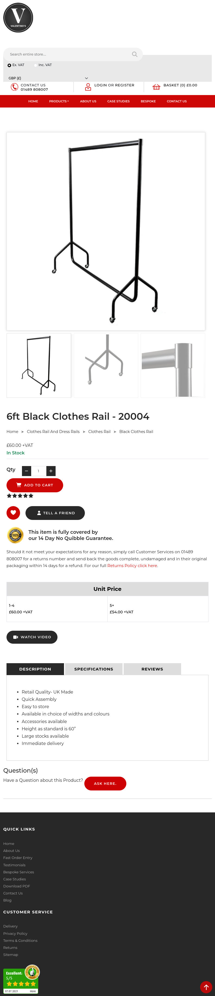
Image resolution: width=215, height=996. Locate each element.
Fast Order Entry (17, 808)
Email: (116, 908)
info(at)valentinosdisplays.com (37, 918)
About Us (88, 64)
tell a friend (55, 463)
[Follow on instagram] (58, 953)
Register (125, 47)
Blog (7, 850)
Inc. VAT (45, 39)
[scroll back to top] (206, 987)
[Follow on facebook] (7, 953)
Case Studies (118, 64)
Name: (117, 884)
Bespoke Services (18, 822)
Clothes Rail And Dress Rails (53, 394)
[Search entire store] (204, 24)
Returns (118, 815)
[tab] (35, 620)
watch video (32, 587)
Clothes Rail (99, 394)
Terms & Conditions (128, 808)
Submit (193, 959)
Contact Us (177, 64)
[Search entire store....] (136, 24)
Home (33, 64)
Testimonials (14, 815)
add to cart (102, 435)
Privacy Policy (123, 801)
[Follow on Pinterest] (48, 953)
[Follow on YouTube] (38, 953)
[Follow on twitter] (17, 953)
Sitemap (118, 822)
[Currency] (167, 38)
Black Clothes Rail (136, 394)
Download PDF (16, 836)
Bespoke (148, 64)
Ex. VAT (18, 39)
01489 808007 (34, 52)
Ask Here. (105, 734)
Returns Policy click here (132, 516)
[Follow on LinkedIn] (28, 953)
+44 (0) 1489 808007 (28, 941)
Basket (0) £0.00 (181, 47)
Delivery (118, 794)
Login (101, 47)
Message (118, 932)
